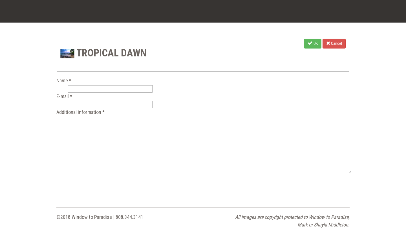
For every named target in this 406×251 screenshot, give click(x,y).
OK (313, 43)
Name (63, 80)
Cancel (334, 43)
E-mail (64, 96)
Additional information (80, 112)
